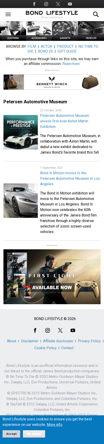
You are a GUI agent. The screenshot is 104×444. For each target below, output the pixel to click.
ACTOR (46, 46)
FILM (31, 46)
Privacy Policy (89, 341)
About (11, 341)
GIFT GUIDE (67, 51)
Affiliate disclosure (58, 341)
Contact (67, 348)
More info (54, 427)
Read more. (71, 64)
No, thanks (34, 436)
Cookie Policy (45, 348)
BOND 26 (45, 51)
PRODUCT (65, 46)
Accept (11, 436)
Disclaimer (29, 341)
